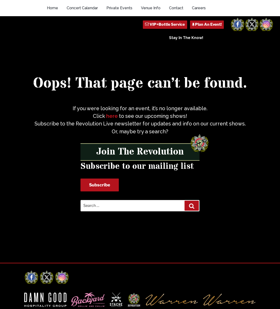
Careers (199, 8)
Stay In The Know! (186, 37)
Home (52, 8)
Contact (176, 8)
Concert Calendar (82, 8)
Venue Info (150, 8)
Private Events (119, 8)
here (112, 116)
